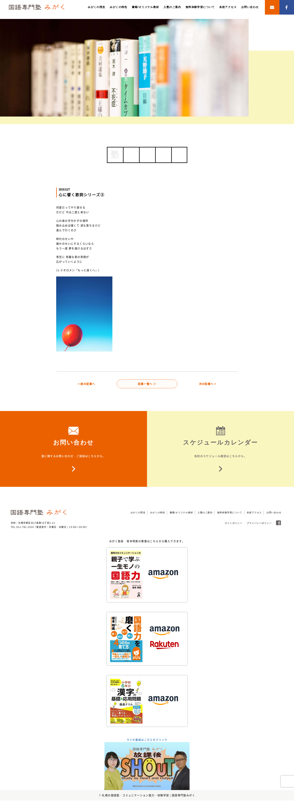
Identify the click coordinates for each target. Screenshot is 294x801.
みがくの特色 (118, 7)
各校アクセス (228, 7)
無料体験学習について (200, 7)
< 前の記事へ (86, 384)
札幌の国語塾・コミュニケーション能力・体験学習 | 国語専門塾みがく (148, 795)
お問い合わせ (250, 7)
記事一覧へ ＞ (147, 384)
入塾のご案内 (172, 7)
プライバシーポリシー (259, 523)
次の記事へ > (207, 384)
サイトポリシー (233, 523)
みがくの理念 (96, 7)
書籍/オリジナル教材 (145, 7)
